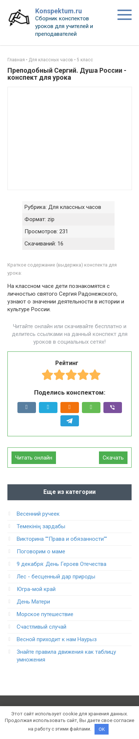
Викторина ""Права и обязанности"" (62, 539)
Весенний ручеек (38, 514)
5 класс (85, 59)
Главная (16, 59)
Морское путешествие (45, 614)
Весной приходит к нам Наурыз (57, 639)
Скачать (113, 457)
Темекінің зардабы (41, 526)
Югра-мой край (36, 589)
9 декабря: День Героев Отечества (61, 564)
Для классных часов (51, 59)
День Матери (33, 601)
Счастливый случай (41, 626)
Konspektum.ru (58, 11)
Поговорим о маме (41, 551)
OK (102, 729)
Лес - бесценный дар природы (56, 576)
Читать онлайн (33, 457)
